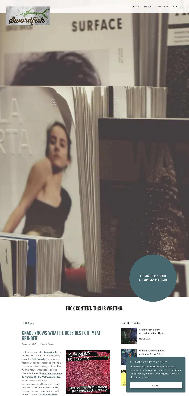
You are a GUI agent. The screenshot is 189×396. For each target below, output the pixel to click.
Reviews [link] (148, 6)
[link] (28, 5)
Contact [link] (178, 6)
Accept (156, 385)
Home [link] (135, 6)
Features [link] (163, 6)
